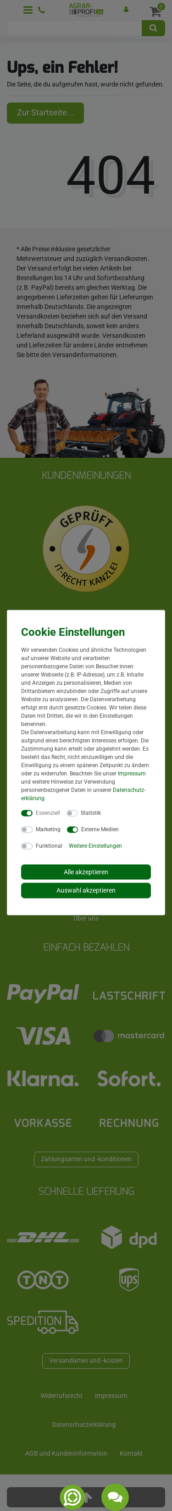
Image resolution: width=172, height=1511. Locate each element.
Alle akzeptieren (86, 871)
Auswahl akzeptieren (86, 890)
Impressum (132, 773)
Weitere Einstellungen (95, 845)
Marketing (48, 829)
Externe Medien (100, 829)
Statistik (91, 812)
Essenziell (48, 812)
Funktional (49, 845)
